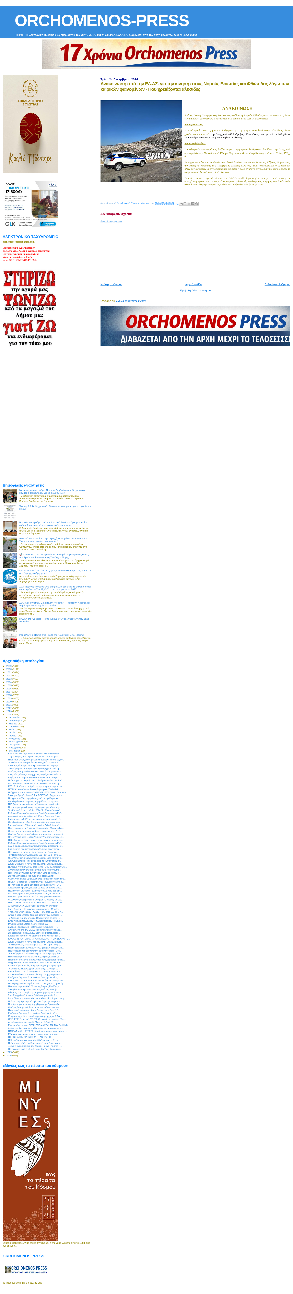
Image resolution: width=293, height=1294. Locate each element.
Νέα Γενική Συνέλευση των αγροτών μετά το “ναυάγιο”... (34, 873)
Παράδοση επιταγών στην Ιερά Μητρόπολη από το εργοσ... (36, 759)
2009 (9, 666)
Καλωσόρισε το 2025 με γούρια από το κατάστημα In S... (35, 819)
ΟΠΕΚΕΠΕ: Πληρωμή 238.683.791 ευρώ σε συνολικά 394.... (37, 1019)
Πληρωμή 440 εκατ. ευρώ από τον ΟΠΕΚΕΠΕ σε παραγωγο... (37, 867)
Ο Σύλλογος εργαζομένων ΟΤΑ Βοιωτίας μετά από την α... (35, 858)
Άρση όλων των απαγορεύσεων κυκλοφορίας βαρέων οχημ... (37, 998)
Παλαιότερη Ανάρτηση (277, 284)
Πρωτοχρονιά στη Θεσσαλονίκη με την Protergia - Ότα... (34, 950)
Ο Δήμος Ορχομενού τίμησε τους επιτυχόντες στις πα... (34, 1007)
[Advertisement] (197, 251)
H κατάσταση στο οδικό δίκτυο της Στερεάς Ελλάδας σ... (34, 956)
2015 (9, 685)
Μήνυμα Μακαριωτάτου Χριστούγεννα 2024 (28, 924)
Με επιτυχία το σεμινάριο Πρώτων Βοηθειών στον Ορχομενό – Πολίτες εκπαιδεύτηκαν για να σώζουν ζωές (52, 491)
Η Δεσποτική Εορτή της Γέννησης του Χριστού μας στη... (35, 890)
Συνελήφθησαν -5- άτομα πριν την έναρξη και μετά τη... (34, 768)
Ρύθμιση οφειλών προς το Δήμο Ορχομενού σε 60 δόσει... (35, 896)
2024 (9, 714)
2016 (9, 688)
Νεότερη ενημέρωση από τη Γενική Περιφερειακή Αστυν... (35, 1001)
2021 (9, 704)
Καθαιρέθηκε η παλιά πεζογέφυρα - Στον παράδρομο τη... (35, 971)
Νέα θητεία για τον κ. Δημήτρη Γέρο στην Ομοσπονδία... (34, 1004)
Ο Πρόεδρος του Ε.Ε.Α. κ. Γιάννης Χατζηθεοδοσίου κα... (34, 1049)
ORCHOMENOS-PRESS (102, 20)
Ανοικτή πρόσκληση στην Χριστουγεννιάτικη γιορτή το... (34, 765)
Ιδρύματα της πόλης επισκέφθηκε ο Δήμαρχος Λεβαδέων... (36, 1016)
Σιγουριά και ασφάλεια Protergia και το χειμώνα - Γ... (33, 927)
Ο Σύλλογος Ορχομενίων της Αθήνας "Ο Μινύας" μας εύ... (35, 899)
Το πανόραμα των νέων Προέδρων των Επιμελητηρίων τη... (36, 953)
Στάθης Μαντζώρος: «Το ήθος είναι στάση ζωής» (31, 876)
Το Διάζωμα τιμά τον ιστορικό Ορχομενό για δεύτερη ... (34, 918)
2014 (9, 682)
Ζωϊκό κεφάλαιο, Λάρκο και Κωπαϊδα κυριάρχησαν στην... (35, 1028)
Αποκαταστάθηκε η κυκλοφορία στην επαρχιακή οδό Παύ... (36, 974)
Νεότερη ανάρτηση (111, 284)
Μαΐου (12, 729)
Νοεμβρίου (14, 747)
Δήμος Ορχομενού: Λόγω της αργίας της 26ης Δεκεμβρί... (35, 864)
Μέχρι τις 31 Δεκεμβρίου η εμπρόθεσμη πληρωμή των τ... (35, 992)
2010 (9, 669)
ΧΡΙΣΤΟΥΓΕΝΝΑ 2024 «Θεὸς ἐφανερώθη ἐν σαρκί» (33, 906)
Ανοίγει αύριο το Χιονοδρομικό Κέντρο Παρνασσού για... (34, 816)
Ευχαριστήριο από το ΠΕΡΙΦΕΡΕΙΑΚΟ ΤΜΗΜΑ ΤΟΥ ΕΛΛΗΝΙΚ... (39, 1025)
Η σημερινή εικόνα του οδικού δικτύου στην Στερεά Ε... (34, 1010)
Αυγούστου (15, 738)
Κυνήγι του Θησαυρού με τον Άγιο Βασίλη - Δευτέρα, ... (34, 977)
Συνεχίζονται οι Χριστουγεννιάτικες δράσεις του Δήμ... (33, 989)
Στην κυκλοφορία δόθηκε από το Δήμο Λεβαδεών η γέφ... (35, 825)
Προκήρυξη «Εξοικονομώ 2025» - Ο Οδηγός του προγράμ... (36, 983)
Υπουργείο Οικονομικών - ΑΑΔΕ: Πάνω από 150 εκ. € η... (35, 912)
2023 (9, 711)
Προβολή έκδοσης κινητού (195, 290)
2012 (9, 675)
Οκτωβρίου (15, 744)
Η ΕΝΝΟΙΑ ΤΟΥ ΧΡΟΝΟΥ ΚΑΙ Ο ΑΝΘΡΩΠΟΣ (30, 1037)
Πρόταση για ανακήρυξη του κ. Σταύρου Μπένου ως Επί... (35, 780)
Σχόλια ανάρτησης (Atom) (131, 300)
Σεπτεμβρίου (15, 741)
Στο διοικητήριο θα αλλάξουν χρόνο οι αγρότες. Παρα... (34, 933)
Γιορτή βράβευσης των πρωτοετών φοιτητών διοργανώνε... (36, 947)
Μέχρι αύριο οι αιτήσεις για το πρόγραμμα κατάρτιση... (34, 1034)
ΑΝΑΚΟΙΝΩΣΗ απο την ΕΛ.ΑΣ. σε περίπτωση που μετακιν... (37, 980)
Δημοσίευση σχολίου (111, 221)
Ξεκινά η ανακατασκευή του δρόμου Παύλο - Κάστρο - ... (35, 1046)
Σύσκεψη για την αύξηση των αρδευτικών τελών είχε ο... (34, 849)
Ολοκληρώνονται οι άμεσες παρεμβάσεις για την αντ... (34, 801)
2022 (9, 708)
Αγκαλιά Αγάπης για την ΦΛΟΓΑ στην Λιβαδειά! (30, 1022)
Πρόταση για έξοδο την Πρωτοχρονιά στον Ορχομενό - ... (35, 1043)
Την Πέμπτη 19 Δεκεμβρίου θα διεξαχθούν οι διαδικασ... (34, 762)
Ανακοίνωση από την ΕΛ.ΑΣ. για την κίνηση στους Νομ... (35, 930)
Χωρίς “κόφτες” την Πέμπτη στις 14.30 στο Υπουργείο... (34, 756)
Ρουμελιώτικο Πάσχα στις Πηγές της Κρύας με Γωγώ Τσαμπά (51, 634)
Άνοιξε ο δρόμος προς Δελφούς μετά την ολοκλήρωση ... (35, 915)
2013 (9, 678)
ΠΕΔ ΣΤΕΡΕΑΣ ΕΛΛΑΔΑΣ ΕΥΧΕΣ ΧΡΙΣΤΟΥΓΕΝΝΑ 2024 (35, 902)
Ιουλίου (13, 735)
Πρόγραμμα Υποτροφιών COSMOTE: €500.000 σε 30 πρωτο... (38, 792)
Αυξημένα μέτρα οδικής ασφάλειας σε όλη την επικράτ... (34, 861)
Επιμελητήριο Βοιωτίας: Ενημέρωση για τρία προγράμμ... (35, 965)
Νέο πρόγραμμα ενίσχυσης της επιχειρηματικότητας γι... (34, 807)
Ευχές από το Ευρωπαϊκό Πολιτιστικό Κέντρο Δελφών (33, 777)
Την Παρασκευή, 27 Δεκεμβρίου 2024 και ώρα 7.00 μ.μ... (35, 855)
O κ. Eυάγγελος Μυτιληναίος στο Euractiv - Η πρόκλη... (34, 783)
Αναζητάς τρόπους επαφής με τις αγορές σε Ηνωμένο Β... (35, 774)
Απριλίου (14, 726)
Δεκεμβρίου (15, 750)
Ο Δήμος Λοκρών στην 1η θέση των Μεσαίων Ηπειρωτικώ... (36, 834)
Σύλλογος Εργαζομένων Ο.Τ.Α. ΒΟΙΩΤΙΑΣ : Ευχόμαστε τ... (36, 795)
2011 (9, 672)
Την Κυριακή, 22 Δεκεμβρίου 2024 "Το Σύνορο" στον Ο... (35, 810)
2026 (9, 1055)
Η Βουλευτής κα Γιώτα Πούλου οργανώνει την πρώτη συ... (35, 840)
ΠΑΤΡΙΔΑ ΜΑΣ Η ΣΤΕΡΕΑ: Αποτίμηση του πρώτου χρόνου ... (37, 1031)
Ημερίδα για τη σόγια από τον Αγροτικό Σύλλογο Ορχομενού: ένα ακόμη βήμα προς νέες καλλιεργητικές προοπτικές (53, 523)
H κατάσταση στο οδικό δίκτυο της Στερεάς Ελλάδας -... (34, 986)
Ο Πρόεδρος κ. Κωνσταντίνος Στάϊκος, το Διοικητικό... (33, 852)
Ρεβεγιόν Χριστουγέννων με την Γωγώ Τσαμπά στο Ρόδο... (36, 813)
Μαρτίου (13, 723)
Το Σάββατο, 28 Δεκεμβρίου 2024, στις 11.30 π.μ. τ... (33, 968)
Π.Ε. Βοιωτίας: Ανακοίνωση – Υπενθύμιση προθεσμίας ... (35, 804)
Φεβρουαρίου (16, 720)
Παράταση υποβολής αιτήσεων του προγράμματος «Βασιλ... (36, 959)
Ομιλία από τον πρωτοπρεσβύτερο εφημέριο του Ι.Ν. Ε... (35, 831)
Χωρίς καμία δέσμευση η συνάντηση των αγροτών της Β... (35, 846)
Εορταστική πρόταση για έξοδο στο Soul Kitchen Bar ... (34, 935)
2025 (9, 1052)
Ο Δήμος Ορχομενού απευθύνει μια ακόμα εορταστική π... (35, 771)
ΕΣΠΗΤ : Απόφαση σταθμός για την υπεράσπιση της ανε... (36, 786)
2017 (9, 691)
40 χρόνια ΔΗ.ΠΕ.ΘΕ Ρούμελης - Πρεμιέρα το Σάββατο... (35, 962)
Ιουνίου (13, 732)
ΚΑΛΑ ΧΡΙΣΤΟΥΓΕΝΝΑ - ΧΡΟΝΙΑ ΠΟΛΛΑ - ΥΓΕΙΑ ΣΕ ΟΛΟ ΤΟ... (39, 938)
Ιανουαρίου (15, 717)
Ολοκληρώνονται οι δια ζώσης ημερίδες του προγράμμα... (35, 822)
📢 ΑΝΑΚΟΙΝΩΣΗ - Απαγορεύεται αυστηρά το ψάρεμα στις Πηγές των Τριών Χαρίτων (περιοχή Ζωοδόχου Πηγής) (54, 556)
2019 (9, 698)
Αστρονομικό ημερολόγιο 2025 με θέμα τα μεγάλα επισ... (35, 887)
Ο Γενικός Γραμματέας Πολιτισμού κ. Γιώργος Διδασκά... (34, 893)
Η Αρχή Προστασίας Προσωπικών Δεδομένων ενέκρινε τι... (36, 882)
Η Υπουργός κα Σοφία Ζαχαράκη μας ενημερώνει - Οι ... (34, 885)
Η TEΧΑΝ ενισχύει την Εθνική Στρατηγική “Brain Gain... (34, 789)
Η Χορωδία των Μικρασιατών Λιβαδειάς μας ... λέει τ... (34, 1040)
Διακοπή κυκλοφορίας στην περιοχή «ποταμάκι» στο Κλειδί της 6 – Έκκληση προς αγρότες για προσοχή (54, 539)
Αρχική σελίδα (193, 284)
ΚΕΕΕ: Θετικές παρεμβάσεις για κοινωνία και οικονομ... (34, 753)
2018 (9, 695)
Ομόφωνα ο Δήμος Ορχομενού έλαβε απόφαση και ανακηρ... (37, 878)
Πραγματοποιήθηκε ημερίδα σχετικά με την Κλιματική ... (34, 798)
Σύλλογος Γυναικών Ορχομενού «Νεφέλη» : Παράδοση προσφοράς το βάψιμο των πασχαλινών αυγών (54, 604)
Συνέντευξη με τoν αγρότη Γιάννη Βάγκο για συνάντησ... (34, 870)
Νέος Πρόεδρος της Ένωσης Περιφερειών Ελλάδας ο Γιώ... (36, 828)
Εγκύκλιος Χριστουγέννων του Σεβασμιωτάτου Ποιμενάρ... (35, 921)
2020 (9, 701)
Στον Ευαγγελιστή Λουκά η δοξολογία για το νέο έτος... (34, 995)
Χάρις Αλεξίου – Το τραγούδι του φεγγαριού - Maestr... (33, 909)
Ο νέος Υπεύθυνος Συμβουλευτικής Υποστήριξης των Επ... (36, 837)
